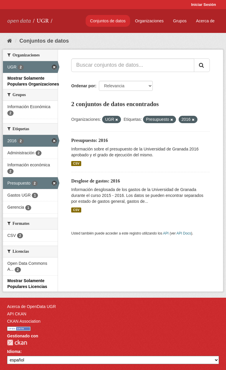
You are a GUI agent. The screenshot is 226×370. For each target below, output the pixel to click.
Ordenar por (83, 85)
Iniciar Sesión (203, 4)
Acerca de (205, 21)
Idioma (13, 351)
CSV (76, 163)
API (166, 233)
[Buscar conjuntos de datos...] (132, 65)
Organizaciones (149, 21)
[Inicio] (9, 41)
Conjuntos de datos (108, 21)
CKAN (17, 342)
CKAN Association (24, 321)
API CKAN (16, 314)
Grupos (180, 21)
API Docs (184, 233)
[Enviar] (202, 65)
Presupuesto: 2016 (89, 140)
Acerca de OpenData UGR (31, 306)
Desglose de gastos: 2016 (95, 180)
